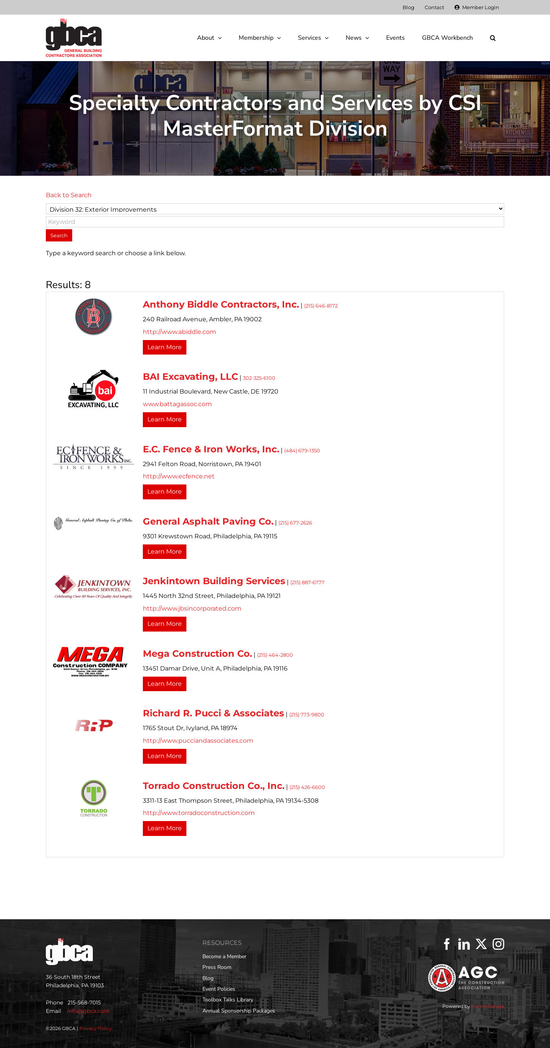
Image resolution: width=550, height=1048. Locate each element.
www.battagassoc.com (177, 404)
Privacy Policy (95, 1028)
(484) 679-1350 (302, 451)
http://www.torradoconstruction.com (199, 812)
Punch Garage (487, 1006)
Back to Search (69, 195)
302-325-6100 (259, 378)
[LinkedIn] (464, 944)
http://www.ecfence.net (179, 476)
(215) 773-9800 (306, 715)
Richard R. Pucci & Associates (213, 713)
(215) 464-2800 (275, 655)
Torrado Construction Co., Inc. (214, 785)
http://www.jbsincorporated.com (192, 608)
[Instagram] (498, 944)
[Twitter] (481, 944)
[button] (492, 38)
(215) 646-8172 (321, 306)
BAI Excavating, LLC (190, 376)
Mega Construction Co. (197, 653)
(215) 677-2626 (295, 523)
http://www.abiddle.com (179, 331)
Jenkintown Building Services (214, 580)
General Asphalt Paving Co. (208, 521)
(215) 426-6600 (307, 787)
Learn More (164, 347)
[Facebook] (447, 944)
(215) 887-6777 (307, 582)
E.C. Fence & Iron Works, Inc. (211, 449)
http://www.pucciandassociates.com (198, 740)
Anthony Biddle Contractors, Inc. (221, 304)
